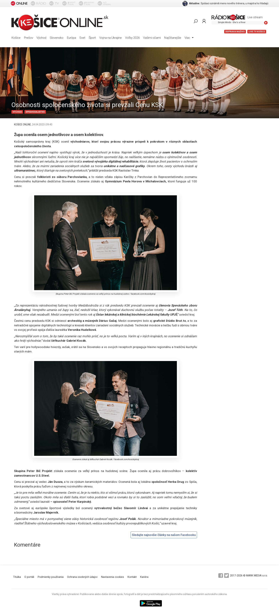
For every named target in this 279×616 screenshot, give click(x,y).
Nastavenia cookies (112, 577)
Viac (189, 37)
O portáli (29, 577)
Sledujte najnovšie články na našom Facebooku (164, 535)
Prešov (28, 37)
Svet (82, 37)
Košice (15, 37)
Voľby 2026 (132, 37)
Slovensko (56, 37)
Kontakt (132, 577)
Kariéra (144, 577)
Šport (92, 37)
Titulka (17, 577)
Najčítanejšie (172, 37)
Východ (41, 37)
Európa (71, 37)
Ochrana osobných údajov (82, 577)
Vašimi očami (152, 37)
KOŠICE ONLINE (22, 124)
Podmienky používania (51, 577)
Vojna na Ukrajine (110, 37)
